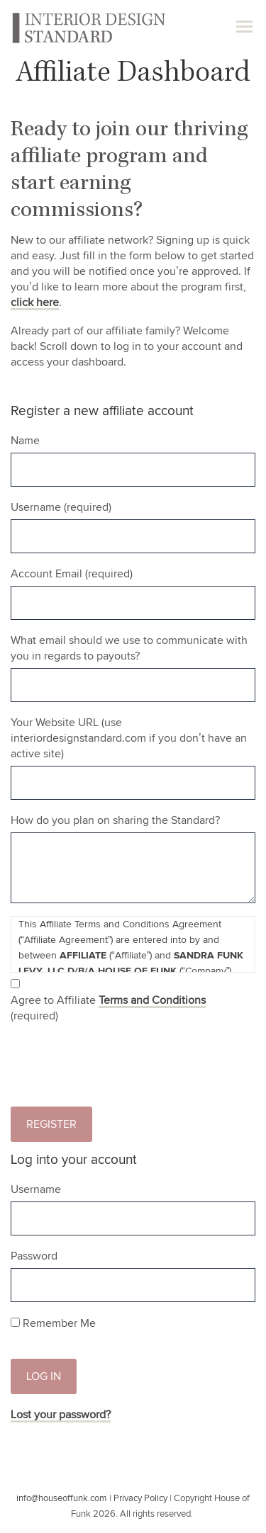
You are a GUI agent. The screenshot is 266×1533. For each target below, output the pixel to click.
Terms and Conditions (152, 1000)
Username (61, 507)
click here (35, 302)
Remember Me (53, 1323)
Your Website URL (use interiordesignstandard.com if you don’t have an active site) (129, 738)
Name (25, 440)
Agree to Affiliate (108, 1008)
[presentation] (118, 1068)
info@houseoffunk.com (61, 1498)
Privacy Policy (140, 1498)
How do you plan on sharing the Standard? (115, 820)
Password (34, 1256)
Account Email (72, 573)
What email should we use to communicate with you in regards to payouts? (129, 648)
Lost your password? (61, 1414)
